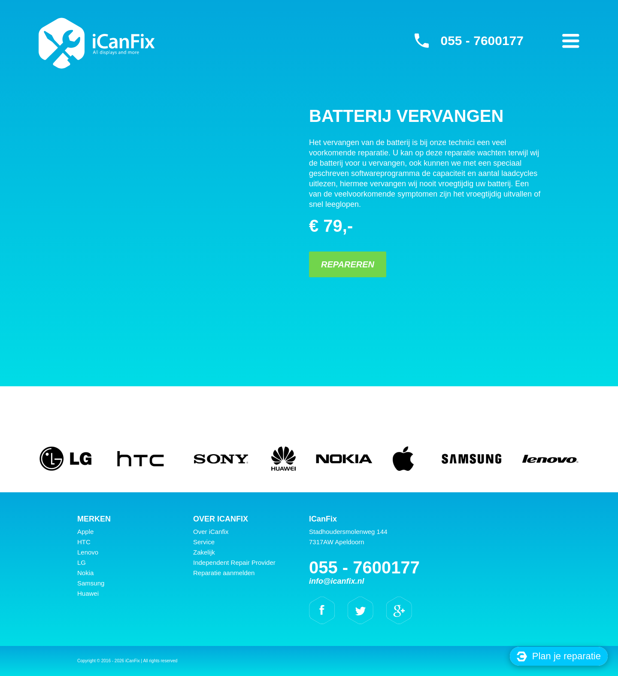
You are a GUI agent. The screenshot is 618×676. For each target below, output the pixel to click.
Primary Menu (571, 41)
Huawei (88, 593)
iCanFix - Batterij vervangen (97, 43)
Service (204, 542)
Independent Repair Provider (234, 562)
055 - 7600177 (482, 40)
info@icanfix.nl (336, 581)
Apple (85, 531)
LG (81, 562)
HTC (84, 542)
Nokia (85, 572)
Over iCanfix (211, 531)
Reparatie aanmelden (223, 572)
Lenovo (87, 552)
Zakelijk (204, 552)
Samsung (90, 583)
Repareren (347, 264)
